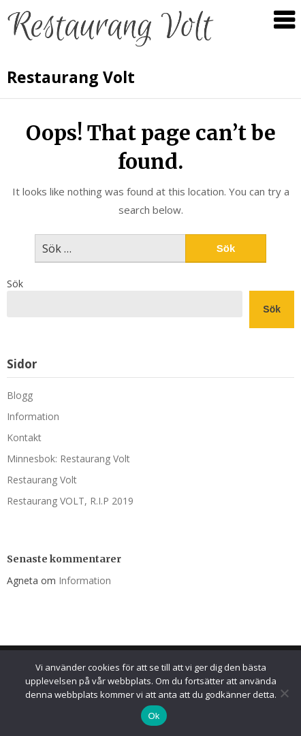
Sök (15, 283)
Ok (153, 716)
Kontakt (24, 437)
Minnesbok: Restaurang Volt (68, 458)
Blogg (20, 395)
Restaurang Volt (71, 77)
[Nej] (284, 693)
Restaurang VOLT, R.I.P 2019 (70, 500)
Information (33, 416)
